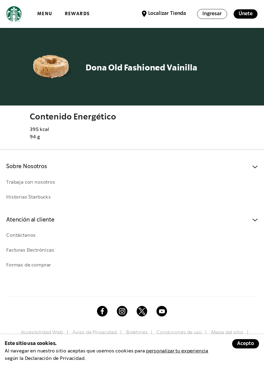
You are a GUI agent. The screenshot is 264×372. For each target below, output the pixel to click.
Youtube (161, 311)
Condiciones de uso (178, 332)
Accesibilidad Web (42, 332)
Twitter (142, 311)
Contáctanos (21, 235)
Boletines (136, 332)
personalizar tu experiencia (177, 351)
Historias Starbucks (28, 197)
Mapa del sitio (227, 332)
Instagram (122, 311)
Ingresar (212, 13)
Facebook (102, 311)
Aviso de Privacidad (95, 332)
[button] (132, 167)
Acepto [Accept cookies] (245, 343)
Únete (246, 13)
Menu (44, 14)
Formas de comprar (28, 265)
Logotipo (14, 14)
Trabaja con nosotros (30, 182)
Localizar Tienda (167, 13)
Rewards (77, 14)
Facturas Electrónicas (30, 250)
